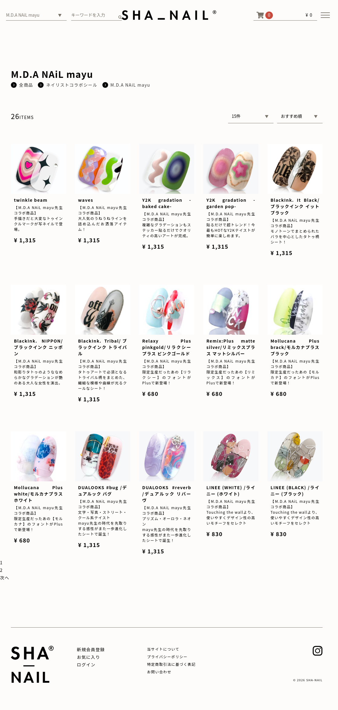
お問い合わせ (159, 671)
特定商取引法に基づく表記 (171, 664)
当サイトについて (163, 649)
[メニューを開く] (325, 15)
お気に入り (88, 657)
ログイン (86, 665)
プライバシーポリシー (167, 656)
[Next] (4, 578)
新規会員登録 (91, 649)
